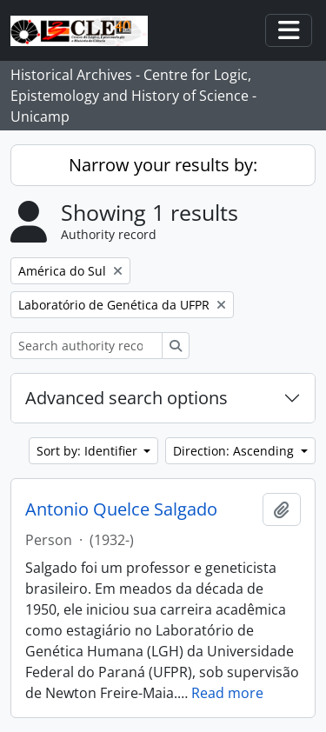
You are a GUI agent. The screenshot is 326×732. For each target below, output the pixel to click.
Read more (227, 692)
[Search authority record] (86, 345)
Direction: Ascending (235, 451)
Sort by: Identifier (89, 451)
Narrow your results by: (163, 164)
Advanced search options (126, 397)
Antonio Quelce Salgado (121, 509)
